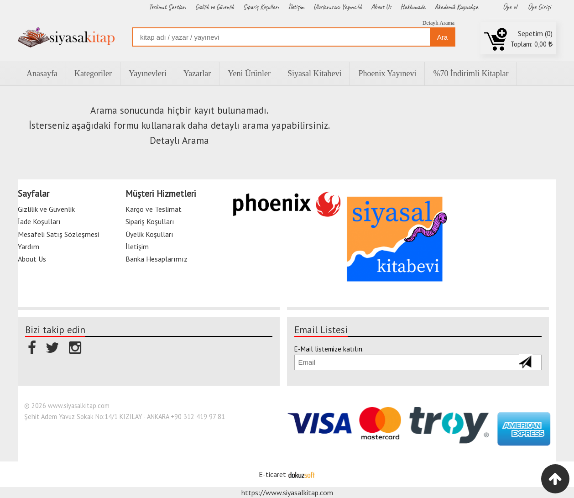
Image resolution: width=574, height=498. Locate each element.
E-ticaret (272, 474)
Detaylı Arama (438, 23)
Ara (442, 37)
